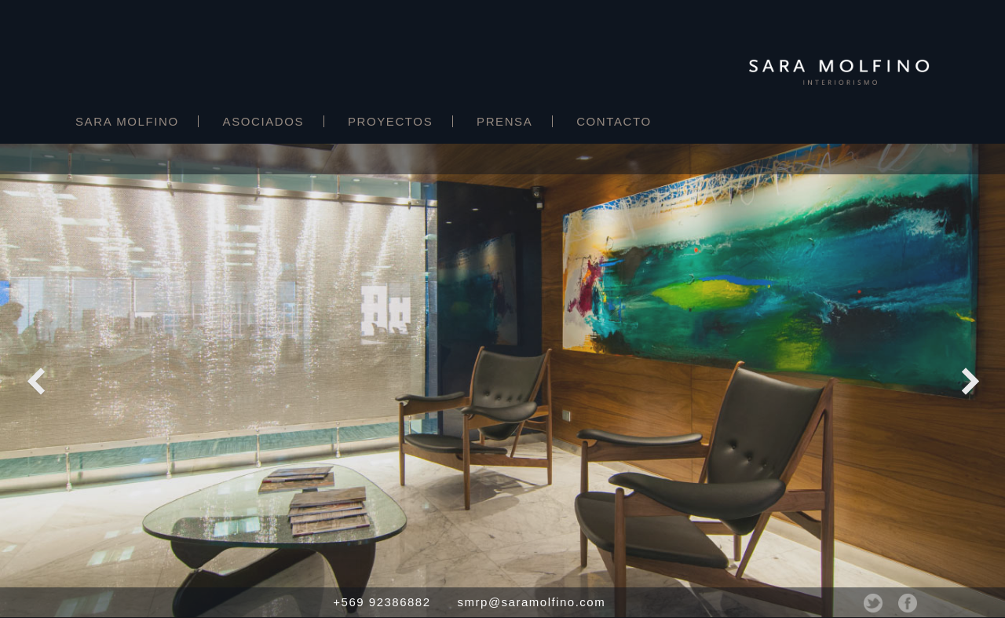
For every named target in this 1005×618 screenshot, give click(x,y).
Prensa (504, 121)
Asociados (264, 121)
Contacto (614, 121)
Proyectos (390, 121)
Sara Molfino (127, 121)
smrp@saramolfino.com (532, 602)
